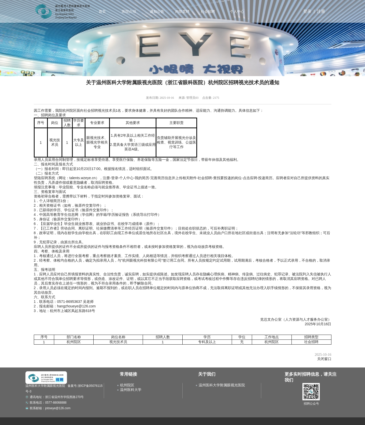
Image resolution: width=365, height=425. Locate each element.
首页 (102, 11)
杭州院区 (127, 385)
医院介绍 (128, 11)
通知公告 (156, 11)
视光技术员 (118, 342)
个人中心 (237, 11)
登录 (307, 11)
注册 (321, 11)
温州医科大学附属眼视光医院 (222, 385)
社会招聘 (207, 11)
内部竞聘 (181, 11)
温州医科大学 (130, 390)
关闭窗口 (324, 359)
